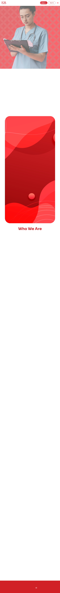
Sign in (43, 2)
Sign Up (52, 2)
